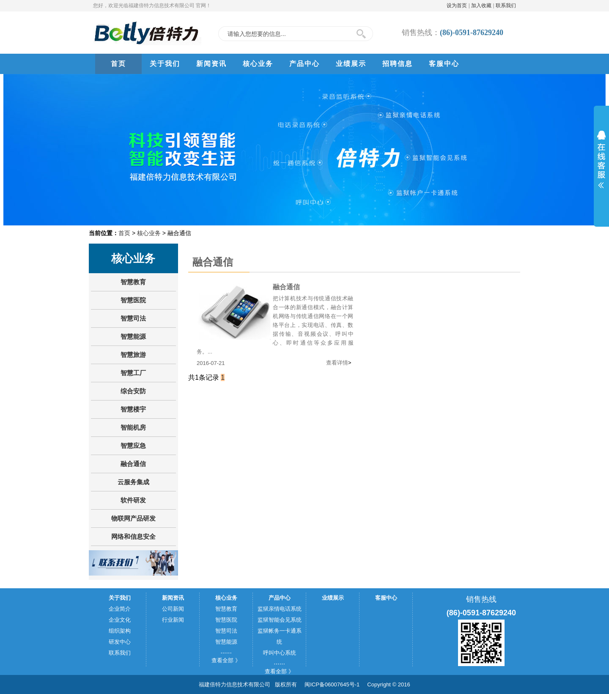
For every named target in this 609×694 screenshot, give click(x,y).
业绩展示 (351, 63)
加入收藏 (481, 5)
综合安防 (133, 391)
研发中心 (120, 642)
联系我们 (506, 5)
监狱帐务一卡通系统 (280, 636)
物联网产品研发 (133, 518)
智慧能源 (133, 336)
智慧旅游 (133, 354)
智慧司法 (133, 318)
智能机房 (133, 427)
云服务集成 (133, 482)
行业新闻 (173, 620)
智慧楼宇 (133, 409)
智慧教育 (133, 281)
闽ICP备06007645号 (329, 684)
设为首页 (457, 5)
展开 (601, 159)
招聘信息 (397, 63)
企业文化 (120, 620)
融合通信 (133, 463)
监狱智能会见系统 (280, 620)
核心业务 (258, 63)
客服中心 (444, 63)
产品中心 (304, 63)
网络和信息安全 (133, 536)
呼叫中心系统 (279, 653)
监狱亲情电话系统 (280, 609)
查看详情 (337, 362)
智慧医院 (133, 300)
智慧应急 (133, 445)
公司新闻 (173, 609)
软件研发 (133, 500)
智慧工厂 (133, 372)
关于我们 (165, 63)
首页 (118, 63)
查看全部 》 (226, 660)
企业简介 (120, 609)
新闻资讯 (211, 63)
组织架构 (120, 631)
